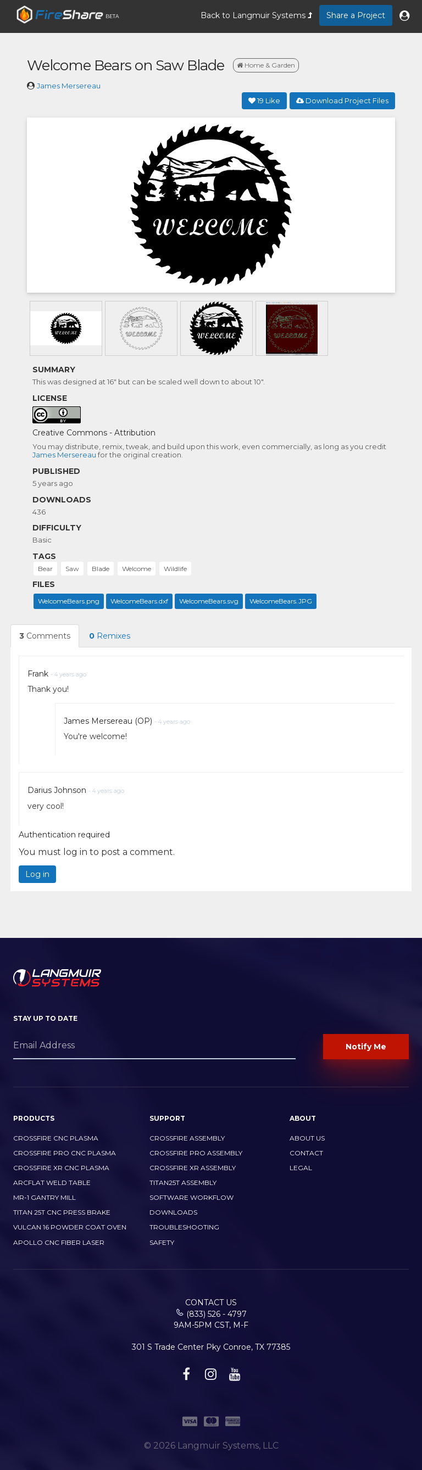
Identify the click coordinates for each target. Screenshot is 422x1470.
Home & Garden (266, 65)
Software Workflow (191, 1197)
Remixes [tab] (109, 636)
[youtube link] (233, 1376)
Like (264, 100)
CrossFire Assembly (187, 1138)
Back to (256, 15)
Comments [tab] (44, 636)
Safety (161, 1242)
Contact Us (211, 1302)
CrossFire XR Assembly (192, 1168)
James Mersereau (69, 85)
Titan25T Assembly (182, 1182)
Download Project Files (342, 100)
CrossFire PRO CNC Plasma (64, 1153)
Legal (301, 1168)
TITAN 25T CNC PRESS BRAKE (61, 1212)
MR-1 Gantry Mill (44, 1197)
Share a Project (355, 15)
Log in (37, 874)
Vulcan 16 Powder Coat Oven (69, 1227)
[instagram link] (209, 1376)
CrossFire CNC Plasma (55, 1138)
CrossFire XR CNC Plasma (61, 1168)
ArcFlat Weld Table (52, 1182)
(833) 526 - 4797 (216, 1314)
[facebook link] (185, 1376)
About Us (307, 1138)
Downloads (173, 1212)
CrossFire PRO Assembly (195, 1153)
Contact (306, 1153)
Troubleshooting (184, 1227)
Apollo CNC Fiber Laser (58, 1242)
